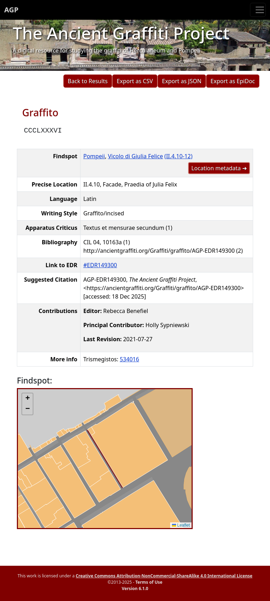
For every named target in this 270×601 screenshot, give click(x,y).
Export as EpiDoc (233, 81)
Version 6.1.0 (135, 588)
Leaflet (181, 525)
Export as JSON (181, 81)
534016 (129, 359)
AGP (11, 9)
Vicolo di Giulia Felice (135, 156)
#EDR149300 (100, 265)
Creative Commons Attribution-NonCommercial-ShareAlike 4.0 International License (164, 576)
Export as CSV (135, 81)
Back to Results (88, 81)
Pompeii (94, 156)
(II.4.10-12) (179, 156)
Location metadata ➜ (219, 168)
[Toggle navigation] (258, 10)
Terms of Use (148, 582)
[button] (27, 398)
